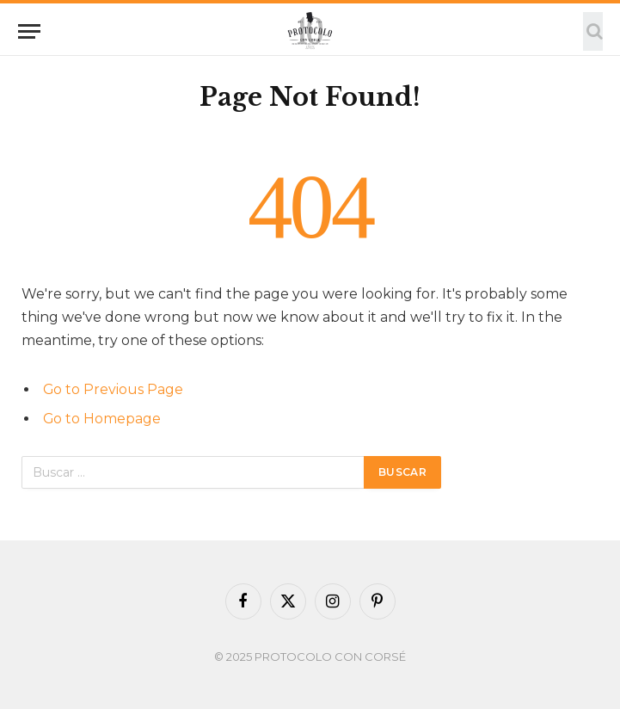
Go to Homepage (102, 418)
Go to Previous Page (113, 389)
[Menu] (29, 31)
